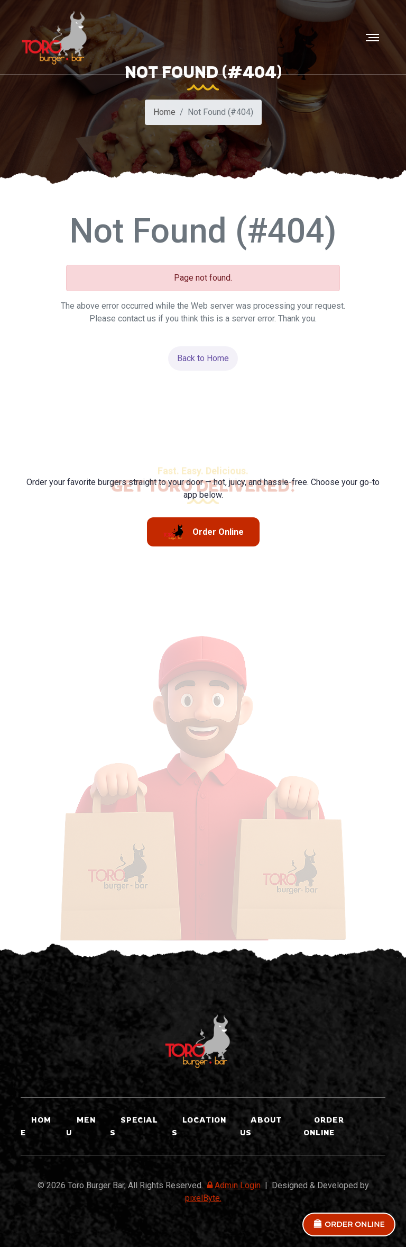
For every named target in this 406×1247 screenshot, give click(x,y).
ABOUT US (261, 1126)
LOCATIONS (199, 1126)
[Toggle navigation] (373, 37)
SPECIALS (134, 1126)
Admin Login (233, 1185)
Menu (81, 1126)
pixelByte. (203, 1198)
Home (164, 114)
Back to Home (203, 358)
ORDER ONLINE (349, 1224)
